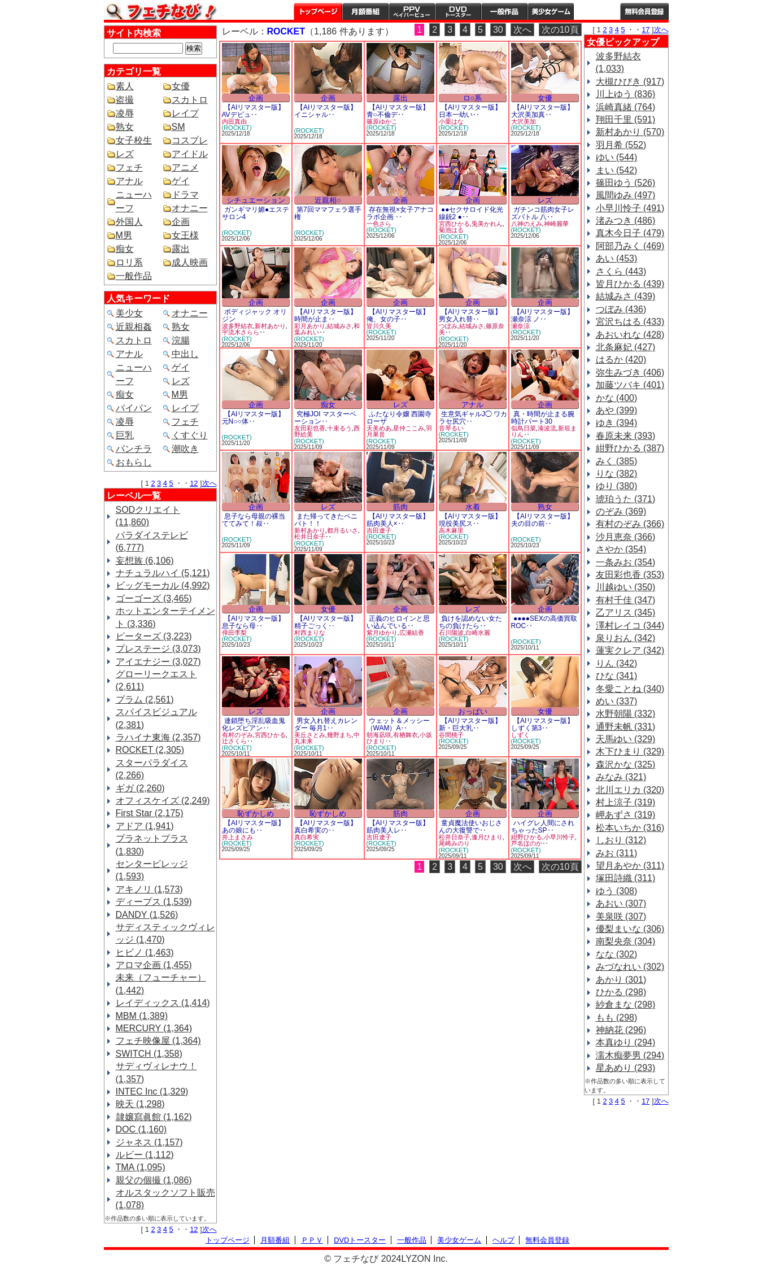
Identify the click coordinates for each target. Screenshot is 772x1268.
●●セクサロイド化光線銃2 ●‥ (471, 213)
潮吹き (185, 449)
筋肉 (400, 507)
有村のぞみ (237, 734)
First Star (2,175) (150, 813)
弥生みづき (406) (630, 372)
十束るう (339, 428)
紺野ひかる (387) (630, 448)
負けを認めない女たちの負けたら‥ (470, 622)
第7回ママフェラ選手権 (327, 213)
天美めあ (379, 428)
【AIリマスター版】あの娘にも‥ (253, 826)
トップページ (318, 11)
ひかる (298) (621, 992)
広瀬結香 (411, 632)
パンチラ (134, 449)
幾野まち (339, 734)
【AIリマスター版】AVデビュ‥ (253, 111)
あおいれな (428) (630, 334)
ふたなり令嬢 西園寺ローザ (399, 417)
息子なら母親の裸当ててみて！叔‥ (253, 520)
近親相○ (328, 200)
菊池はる (451, 229)
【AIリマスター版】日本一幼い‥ (470, 111)
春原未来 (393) (626, 436)
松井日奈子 (309, 536)
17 (645, 29)
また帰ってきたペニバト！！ (325, 520)
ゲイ (181, 181)
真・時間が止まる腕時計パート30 (542, 417)
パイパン (134, 408)
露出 (181, 249)
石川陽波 (451, 632)
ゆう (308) (617, 891)
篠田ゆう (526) (626, 183)
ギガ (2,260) (140, 788)
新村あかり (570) (630, 132)
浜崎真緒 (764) (626, 107)
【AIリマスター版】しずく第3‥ (542, 724)
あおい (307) (621, 903)
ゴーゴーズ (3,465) (154, 598)
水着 (472, 507)
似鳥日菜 (523, 428)
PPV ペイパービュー (412, 11)
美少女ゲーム (550, 11)
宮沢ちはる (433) (630, 321)
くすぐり (190, 435)
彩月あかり (309, 326)
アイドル (190, 154)
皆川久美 (379, 326)
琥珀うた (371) (626, 499)
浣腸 (181, 340)
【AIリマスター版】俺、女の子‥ (398, 315)
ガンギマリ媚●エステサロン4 (256, 213)
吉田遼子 (379, 530)
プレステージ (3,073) (158, 648)
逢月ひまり (487, 837)
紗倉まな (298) (626, 1004)
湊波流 (547, 428)
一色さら (379, 223)
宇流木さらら (240, 332)
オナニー (190, 208)
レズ (125, 154)
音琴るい (451, 428)
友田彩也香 (309, 428)
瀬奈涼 (520, 326)
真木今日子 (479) (630, 233)
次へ (209, 483)
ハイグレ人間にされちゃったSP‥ (542, 826)
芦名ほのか (526, 843)
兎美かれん (487, 223)
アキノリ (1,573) (149, 889)
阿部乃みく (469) (630, 246)
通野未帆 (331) (626, 726)
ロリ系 (129, 262)
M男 (124, 235)
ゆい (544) (617, 157)
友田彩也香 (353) (630, 574)
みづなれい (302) (630, 966)
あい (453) (617, 258)
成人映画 (190, 262)
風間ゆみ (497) (626, 195)
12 (194, 483)
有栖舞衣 (405, 734)
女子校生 (134, 140)
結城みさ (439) (626, 296)
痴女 (125, 249)
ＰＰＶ (312, 1240)
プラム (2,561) (145, 699)
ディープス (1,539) (154, 902)
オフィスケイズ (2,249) (163, 800)
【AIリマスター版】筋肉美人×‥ (398, 520)
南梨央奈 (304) (626, 941)
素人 (125, 86)
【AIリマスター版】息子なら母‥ (253, 622)
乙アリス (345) (626, 612)
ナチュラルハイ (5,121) (163, 573)
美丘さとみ (309, 734)
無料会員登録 (547, 1240)
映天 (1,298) (140, 1104)
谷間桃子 (451, 734)
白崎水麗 (477, 632)
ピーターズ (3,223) (154, 636)
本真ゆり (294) (626, 1042)
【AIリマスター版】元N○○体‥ (253, 417)
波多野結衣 (237, 326)
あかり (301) (621, 979)
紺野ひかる (526, 837)
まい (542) (617, 170)
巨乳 (125, 435)
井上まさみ (237, 837)
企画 (181, 221)
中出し (185, 354)
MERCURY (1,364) (154, 1028)
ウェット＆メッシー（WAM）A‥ (398, 724)
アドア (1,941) (145, 826)
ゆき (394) (617, 423)
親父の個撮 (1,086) (154, 1180)
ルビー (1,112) (145, 1155)
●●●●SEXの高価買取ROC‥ (544, 622)
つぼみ (448, 326)
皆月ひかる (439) (630, 284)
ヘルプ (597, 11)
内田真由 (234, 121)
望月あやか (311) (630, 865)
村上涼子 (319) (626, 802)
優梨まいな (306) (630, 929)
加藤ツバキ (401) (630, 385)
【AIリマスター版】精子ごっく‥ (325, 622)
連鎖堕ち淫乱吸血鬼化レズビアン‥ (253, 724)
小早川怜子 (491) (630, 208)
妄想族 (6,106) (145, 560)
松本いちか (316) (630, 828)
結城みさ (339, 326)
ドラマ (185, 194)
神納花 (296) (621, 1030)
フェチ (129, 167)
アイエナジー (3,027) (158, 661)
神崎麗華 (556, 223)
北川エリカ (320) (630, 790)
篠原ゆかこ (382, 121)
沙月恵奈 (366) (626, 537)
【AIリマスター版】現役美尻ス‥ (470, 520)
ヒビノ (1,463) (145, 952)
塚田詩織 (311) (626, 878)
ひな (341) (617, 676)
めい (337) (617, 701)
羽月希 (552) (621, 145)
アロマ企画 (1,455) (154, 965)
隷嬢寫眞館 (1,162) (154, 1117)
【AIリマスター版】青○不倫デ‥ (398, 111)
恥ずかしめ (255, 813)
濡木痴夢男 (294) (630, 1055)
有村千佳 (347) (626, 600)
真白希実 (306, 837)
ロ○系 (472, 98)
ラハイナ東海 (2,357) (158, 737)
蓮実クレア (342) (630, 650)
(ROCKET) (237, 127)
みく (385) (617, 461)
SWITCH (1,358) (149, 1053)
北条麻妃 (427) (626, 347)
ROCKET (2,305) (150, 750)
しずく (520, 734)
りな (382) (617, 473)
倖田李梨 (234, 632)
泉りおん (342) (626, 638)
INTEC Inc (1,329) (152, 1091)
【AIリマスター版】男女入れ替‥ (470, 315)
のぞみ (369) (621, 511)
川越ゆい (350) (626, 587)
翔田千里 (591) (626, 119)
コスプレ (190, 140)
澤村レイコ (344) (630, 625)
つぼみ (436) (621, 309)
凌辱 (125, 113)
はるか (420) (621, 359)
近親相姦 (134, 327)
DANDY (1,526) (147, 915)
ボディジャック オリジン (254, 315)
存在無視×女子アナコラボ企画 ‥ (400, 213)
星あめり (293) (626, 1068)
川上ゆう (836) (626, 94)
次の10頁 (560, 29)
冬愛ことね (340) (630, 689)
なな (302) (617, 954)
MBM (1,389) (142, 1016)
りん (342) (617, 663)
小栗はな (451, 121)
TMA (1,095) (140, 1167)
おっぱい (472, 711)
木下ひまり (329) (630, 751)
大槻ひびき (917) (630, 81)
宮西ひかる (454, 223)
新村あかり (270, 326)
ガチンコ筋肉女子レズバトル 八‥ (542, 213)
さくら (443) (621, 271)
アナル (129, 181)
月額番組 (365, 11)
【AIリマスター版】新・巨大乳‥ (470, 724)
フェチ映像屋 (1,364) (158, 1040)
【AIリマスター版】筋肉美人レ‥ (398, 826)
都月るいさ (342, 530)
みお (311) (617, 853)
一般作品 (504, 11)
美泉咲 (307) (621, 916)
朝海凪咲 (379, 734)
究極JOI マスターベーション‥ (325, 417)
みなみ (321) (621, 777)
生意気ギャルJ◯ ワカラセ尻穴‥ (473, 417)
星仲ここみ (408, 428)
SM (178, 127)
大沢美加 (523, 121)
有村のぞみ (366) (630, 524)
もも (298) (617, 1017)
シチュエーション (255, 200)
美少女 (129, 313)
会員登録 (644, 11)
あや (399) (617, 410)
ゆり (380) (617, 486)
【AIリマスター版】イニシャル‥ (325, 111)
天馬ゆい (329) (626, 739)
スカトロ (190, 99)
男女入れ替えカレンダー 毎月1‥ (325, 724)
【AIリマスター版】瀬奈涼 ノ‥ (542, 315)
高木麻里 (451, 530)
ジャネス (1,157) (149, 1142)
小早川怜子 (559, 837)
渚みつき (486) (626, 220)
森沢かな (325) (626, 764)
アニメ (185, 167)
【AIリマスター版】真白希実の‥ (325, 826)
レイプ (185, 113)
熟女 (125, 127)
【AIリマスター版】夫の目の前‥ (542, 520)
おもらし (134, 462)
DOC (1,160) (141, 1129)
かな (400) (617, 398)
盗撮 (125, 99)
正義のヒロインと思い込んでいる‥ (398, 622)
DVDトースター (458, 11)
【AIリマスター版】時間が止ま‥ (325, 315)
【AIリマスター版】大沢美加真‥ (542, 111)
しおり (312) (621, 840)
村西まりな (309, 632)
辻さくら (234, 741)
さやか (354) (621, 549)
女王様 (185, 235)
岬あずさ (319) (626, 815)
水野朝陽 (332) (626, 713)
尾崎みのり (454, 843)
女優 (181, 86)
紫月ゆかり (382, 632)
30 (498, 29)
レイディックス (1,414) (163, 1003)
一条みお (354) (626, 562)
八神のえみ (526, 223)
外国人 (129, 221)
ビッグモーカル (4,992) (163, 585)
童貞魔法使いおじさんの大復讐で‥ (470, 826)
